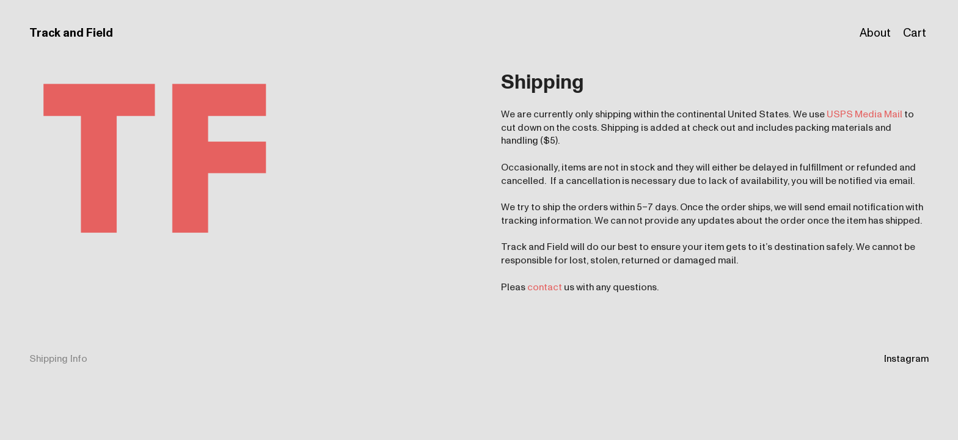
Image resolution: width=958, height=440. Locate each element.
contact (544, 287)
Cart (914, 33)
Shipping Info (58, 358)
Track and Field (71, 33)
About (875, 33)
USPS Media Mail (864, 114)
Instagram (906, 358)
